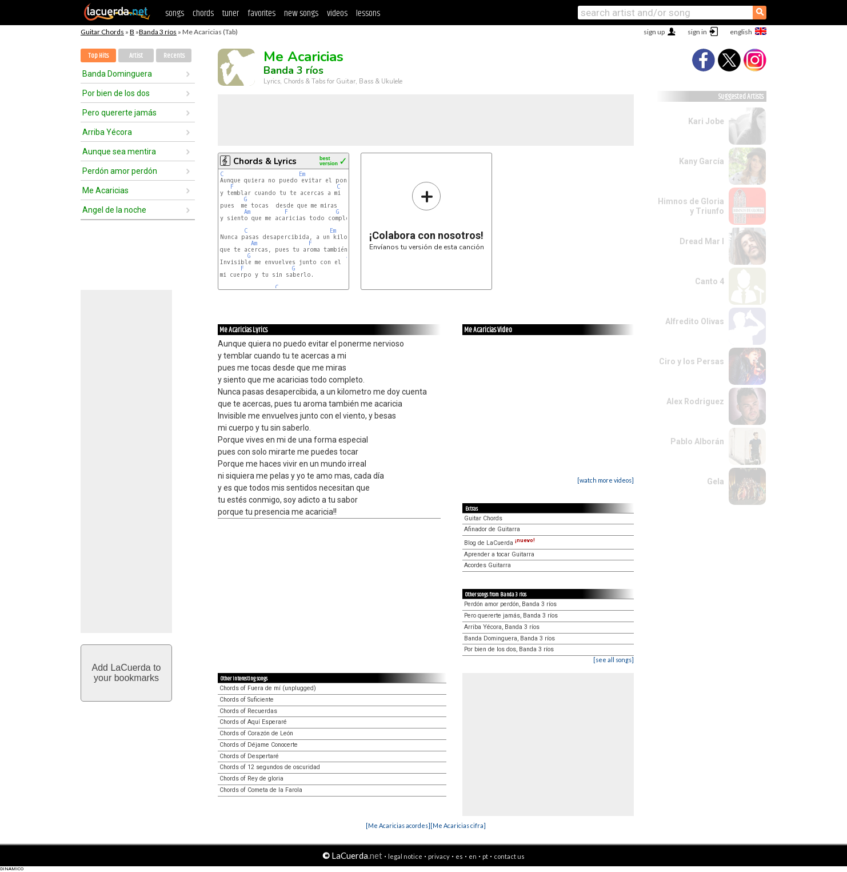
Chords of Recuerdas (248, 711)
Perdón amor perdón (119, 171)
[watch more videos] (605, 480)
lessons (368, 13)
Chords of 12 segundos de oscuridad (269, 767)
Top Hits (98, 55)
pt (485, 856)
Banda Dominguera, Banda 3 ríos (509, 638)
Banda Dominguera (117, 73)
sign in (697, 31)
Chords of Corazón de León (256, 733)
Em (302, 174)
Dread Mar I (702, 241)
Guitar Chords (102, 31)
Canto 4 (709, 281)
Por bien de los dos (116, 93)
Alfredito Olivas (694, 321)
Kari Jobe (706, 121)
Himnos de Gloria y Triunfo (691, 206)
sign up (654, 31)
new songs (301, 13)
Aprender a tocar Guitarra (499, 554)
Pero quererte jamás (119, 112)
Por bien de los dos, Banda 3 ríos (509, 649)
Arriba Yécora (107, 132)
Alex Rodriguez (695, 401)
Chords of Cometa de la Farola (260, 790)
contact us (509, 856)
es (459, 856)
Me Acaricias (105, 190)
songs (174, 13)
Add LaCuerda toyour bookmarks (126, 673)
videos (337, 13)
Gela (715, 481)
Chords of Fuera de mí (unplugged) (267, 688)
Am (247, 212)
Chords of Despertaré (249, 756)
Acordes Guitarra (487, 565)
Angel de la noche (114, 209)
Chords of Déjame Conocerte (258, 744)
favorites (261, 13)
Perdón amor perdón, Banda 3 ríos (510, 604)
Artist (136, 55)
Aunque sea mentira (119, 151)
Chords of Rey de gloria (251, 778)
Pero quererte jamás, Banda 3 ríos (511, 615)
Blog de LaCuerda (499, 543)
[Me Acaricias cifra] (458, 825)
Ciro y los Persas (691, 361)
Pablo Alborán (697, 441)
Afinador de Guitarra (492, 529)
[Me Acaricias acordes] (398, 825)
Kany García (701, 161)
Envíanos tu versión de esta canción (426, 216)
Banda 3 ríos (158, 31)
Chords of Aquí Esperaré (253, 722)
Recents (174, 55)
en (473, 856)
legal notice (405, 856)
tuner (230, 13)
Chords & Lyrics (265, 161)
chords (203, 13)
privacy (439, 856)
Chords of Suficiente (246, 699)
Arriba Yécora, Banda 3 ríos (502, 627)
